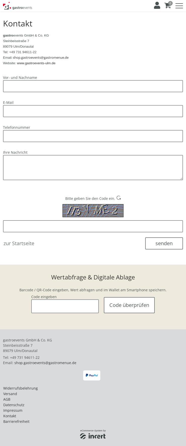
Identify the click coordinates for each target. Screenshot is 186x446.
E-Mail (8, 102)
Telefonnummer (16, 127)
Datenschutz (13, 402)
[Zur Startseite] (17, 6)
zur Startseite (19, 243)
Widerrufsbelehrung (20, 386)
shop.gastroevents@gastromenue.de (45, 360)
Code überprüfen (129, 304)
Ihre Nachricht (15, 152)
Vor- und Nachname (20, 77)
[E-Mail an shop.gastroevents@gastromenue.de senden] (41, 57)
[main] (93, 164)
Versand (10, 391)
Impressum (12, 408)
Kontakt (9, 413)
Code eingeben (44, 294)
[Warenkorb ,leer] (168, 5)
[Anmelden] (156, 5)
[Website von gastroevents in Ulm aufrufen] (36, 62)
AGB (6, 397)
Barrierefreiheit (16, 419)
